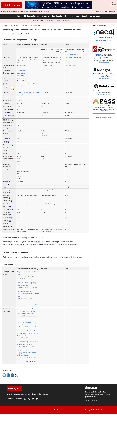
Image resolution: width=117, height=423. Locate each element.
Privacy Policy (36, 394)
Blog (66, 16)
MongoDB (50, 20)
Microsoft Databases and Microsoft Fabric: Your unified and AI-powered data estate (28, 322)
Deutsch (113, 5)
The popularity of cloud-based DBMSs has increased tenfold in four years (28, 294)
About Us (10, 394)
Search (84, 16)
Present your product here (104, 118)
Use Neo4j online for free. (104, 40)
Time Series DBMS (71, 65)
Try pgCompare (104, 62)
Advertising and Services (22, 394)
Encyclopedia (57, 16)
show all (37, 304)
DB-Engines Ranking (31, 16)
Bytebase (66, 20)
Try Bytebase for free (104, 94)
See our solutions (91, 400)
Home (19, 16)
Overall (26, 81)
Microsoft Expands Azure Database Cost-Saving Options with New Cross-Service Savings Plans (27, 311)
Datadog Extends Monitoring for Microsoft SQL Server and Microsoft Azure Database (28, 333)
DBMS (4, 25)
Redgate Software (109, 11)
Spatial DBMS (21, 75)
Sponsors (75, 16)
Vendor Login (95, 16)
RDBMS (59, 57)
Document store (21, 70)
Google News (35, 361)
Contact (45, 394)
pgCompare (97, 54)
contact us (37, 242)
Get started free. (104, 78)
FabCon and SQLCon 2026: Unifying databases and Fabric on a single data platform (27, 353)
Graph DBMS (21, 73)
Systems (45, 16)
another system (16, 34)
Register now (104, 110)
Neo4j (58, 20)
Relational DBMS (22, 65)
